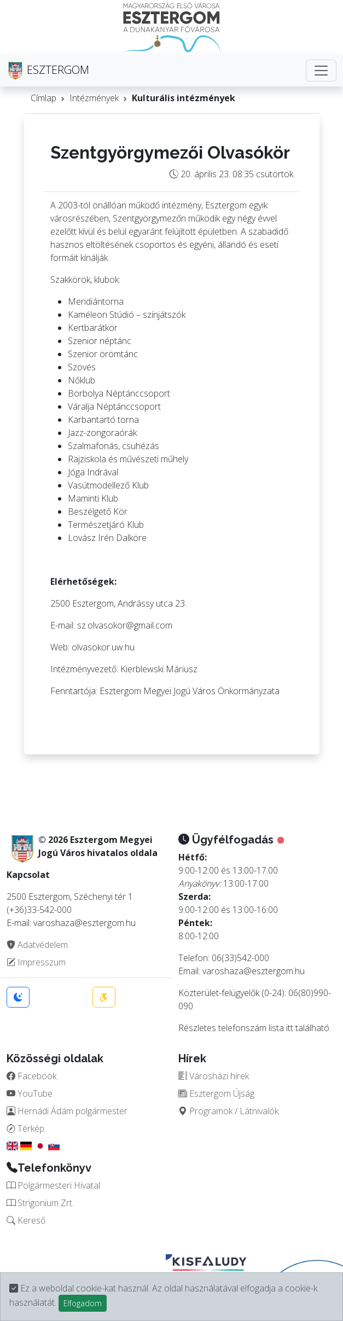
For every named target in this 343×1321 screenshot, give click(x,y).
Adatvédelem (37, 945)
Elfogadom (82, 1303)
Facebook (31, 1076)
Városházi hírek (213, 1076)
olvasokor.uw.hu (103, 647)
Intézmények (94, 98)
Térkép (25, 1128)
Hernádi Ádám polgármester (67, 1111)
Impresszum (36, 962)
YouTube (30, 1093)
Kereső (26, 1220)
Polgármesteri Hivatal (53, 1185)
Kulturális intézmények (183, 98)
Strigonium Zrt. (40, 1203)
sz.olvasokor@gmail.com (124, 625)
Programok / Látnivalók (228, 1111)
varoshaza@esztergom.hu (253, 971)
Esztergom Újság (216, 1093)
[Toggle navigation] (321, 71)
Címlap (43, 98)
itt (289, 1028)
